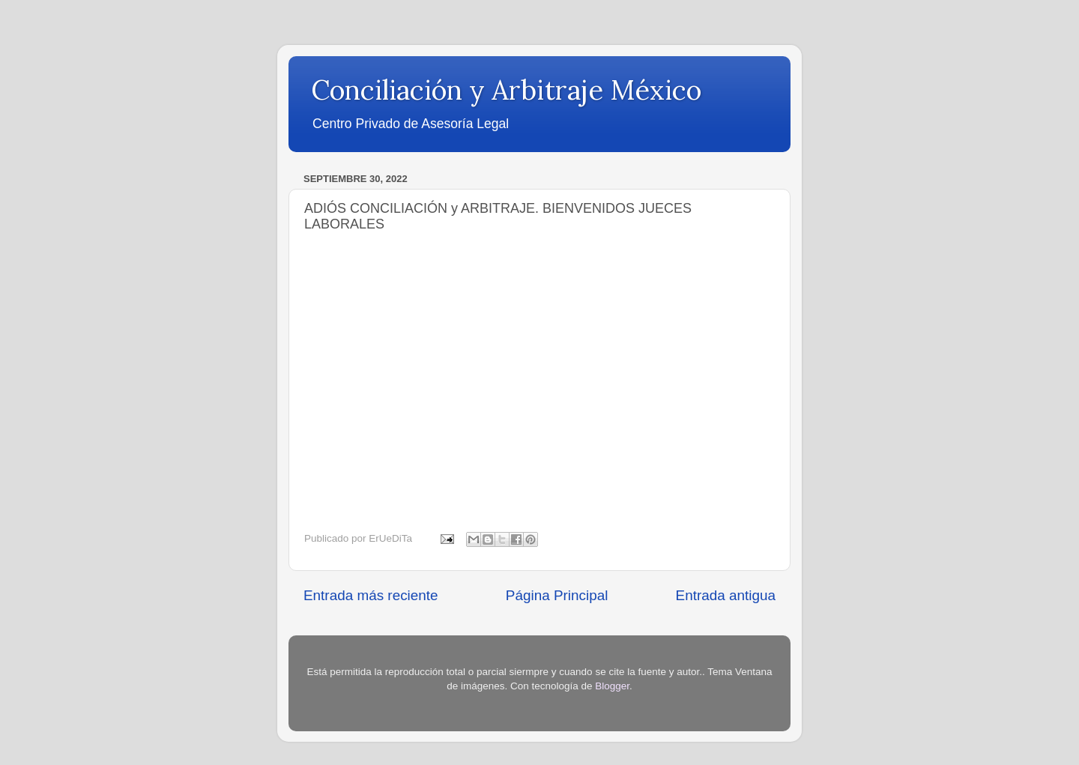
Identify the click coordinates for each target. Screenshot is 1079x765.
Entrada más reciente (370, 595)
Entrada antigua (726, 595)
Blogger (612, 686)
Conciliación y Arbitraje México (506, 90)
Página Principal (557, 595)
